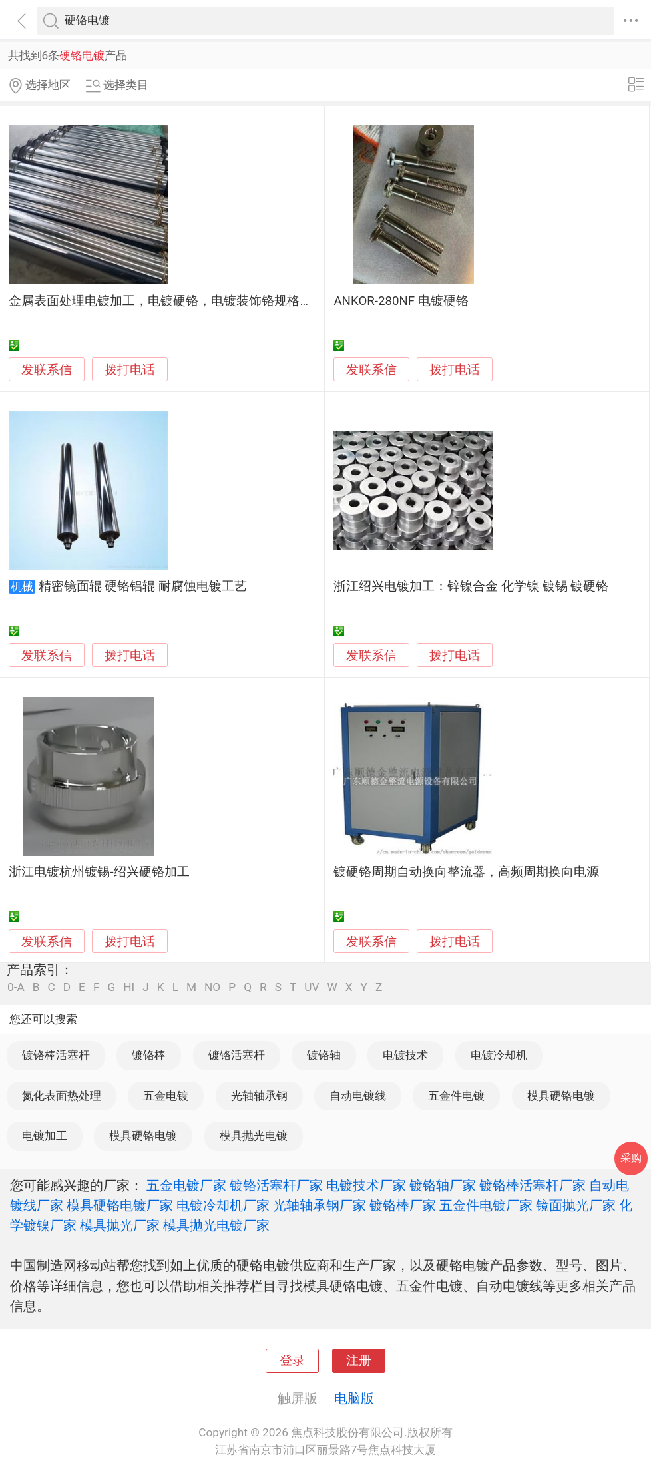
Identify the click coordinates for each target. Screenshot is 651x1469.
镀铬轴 (324, 1055)
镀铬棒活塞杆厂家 (532, 1185)
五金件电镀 (456, 1095)
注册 (358, 1360)
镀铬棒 (149, 1055)
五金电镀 (165, 1095)
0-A (16, 987)
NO (212, 987)
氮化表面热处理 (61, 1095)
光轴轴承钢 (259, 1095)
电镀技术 (405, 1055)
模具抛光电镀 (254, 1135)
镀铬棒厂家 (402, 1205)
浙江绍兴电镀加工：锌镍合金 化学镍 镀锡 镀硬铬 (470, 586)
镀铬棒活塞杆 (56, 1055)
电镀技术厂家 (366, 1185)
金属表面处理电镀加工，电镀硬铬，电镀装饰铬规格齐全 (167, 301)
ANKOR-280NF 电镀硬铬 (400, 301)
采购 (631, 1158)
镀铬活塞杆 (236, 1055)
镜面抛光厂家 (576, 1205)
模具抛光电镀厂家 (216, 1225)
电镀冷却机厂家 (223, 1205)
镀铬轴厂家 (442, 1185)
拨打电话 (130, 370)
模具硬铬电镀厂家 (120, 1205)
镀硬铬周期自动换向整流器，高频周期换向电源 (466, 872)
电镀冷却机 (499, 1055)
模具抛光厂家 (120, 1225)
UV (311, 987)
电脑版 (354, 1398)
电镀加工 (44, 1135)
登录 (292, 1360)
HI (128, 987)
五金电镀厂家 (186, 1185)
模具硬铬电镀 (561, 1095)
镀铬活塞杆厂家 (276, 1185)
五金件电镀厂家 (486, 1205)
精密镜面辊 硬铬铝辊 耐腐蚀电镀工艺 (143, 586)
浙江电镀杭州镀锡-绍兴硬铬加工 (99, 872)
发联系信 (46, 370)
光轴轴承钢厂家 (319, 1205)
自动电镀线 (357, 1095)
